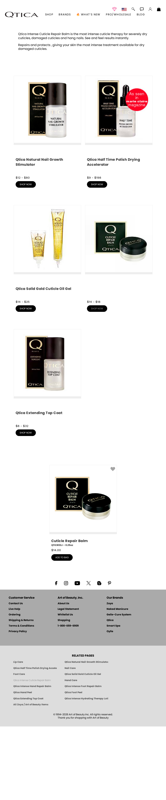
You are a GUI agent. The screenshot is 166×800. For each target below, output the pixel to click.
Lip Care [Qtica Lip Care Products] (18, 735)
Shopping (64, 694)
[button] (22, 15)
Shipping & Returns (21, 694)
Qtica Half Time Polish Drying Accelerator (35, 742)
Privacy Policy (18, 705)
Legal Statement (68, 682)
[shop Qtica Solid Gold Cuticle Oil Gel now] (47, 326)
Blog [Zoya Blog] (141, 14)
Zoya (110, 677)
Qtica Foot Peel (73, 766)
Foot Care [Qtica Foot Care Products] (19, 747)
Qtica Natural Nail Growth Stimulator (86, 735)
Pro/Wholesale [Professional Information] (118, 14)
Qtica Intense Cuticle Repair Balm (32, 754)
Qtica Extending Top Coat (28, 772)
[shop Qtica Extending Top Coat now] (47, 450)
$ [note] (56, 623)
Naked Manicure (117, 682)
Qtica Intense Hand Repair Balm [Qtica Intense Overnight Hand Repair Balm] (32, 760)
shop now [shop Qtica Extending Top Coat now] (26, 506)
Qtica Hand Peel (22, 766)
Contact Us (16, 677)
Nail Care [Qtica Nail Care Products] (70, 742)
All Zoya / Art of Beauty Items (30, 778)
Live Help (14, 682)
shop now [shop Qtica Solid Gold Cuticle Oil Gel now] (26, 382)
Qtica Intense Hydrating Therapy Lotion (86, 772)
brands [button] (65, 14)
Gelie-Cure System (119, 688)
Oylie (110, 705)
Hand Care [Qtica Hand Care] (71, 754)
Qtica (110, 694)
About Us (63, 677)
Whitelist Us (65, 688)
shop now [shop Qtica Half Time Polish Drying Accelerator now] (97, 258)
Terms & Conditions (21, 699)
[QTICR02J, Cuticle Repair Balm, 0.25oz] (83, 579)
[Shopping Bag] (159, 10)
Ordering (14, 688)
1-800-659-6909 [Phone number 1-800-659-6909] (68, 699)
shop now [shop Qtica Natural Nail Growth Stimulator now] (26, 258)
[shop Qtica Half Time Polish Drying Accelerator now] (119, 199)
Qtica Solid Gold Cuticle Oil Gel (83, 747)
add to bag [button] (62, 631)
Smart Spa (113, 699)
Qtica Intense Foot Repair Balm (83, 760)
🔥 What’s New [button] (88, 14)
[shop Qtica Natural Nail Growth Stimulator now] (47, 199)
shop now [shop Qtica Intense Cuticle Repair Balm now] (97, 382)
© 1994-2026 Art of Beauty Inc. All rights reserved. (83, 790)
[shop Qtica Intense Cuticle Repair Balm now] (119, 324)
